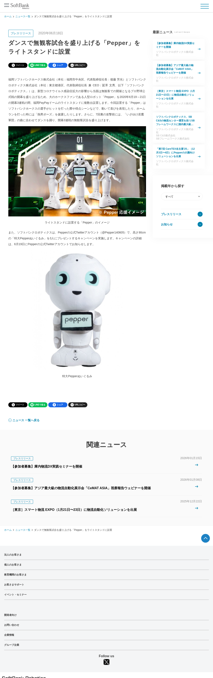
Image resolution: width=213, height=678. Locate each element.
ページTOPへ (205, 538)
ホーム (8, 16)
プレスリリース (171, 214)
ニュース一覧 (22, 16)
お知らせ (167, 224)
